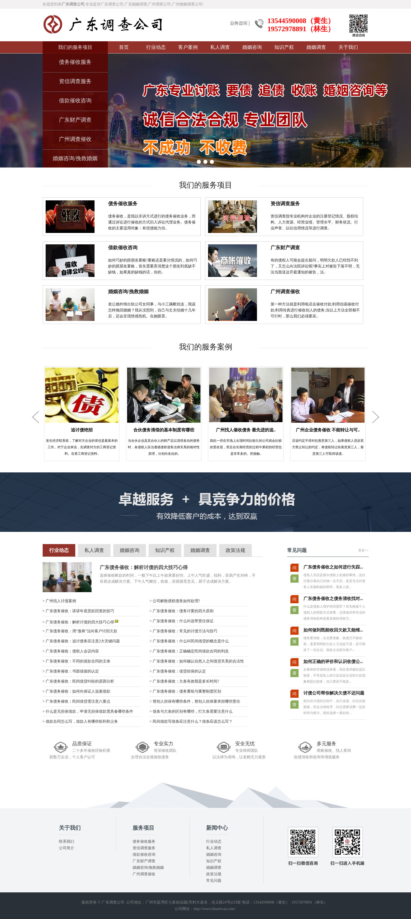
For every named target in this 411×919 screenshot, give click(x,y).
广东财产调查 (75, 120)
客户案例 (188, 47)
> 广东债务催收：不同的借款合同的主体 (76, 661)
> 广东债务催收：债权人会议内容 (71, 651)
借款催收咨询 (75, 100)
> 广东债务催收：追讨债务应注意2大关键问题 (81, 641)
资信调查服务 (75, 81)
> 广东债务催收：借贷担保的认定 (178, 671)
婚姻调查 (316, 47)
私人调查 (220, 47)
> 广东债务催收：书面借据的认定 (71, 671)
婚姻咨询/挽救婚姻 (75, 158)
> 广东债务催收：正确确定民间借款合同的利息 (189, 651)
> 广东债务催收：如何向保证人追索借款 (76, 691)
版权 (85, 902)
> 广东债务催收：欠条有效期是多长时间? (184, 681)
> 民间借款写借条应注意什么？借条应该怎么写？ (191, 721)
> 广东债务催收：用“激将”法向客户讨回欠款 (80, 631)
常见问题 (213, 881)
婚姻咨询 (252, 47)
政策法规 (235, 550)
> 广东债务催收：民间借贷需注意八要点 (76, 701)
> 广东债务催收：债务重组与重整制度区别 (185, 691)
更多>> (363, 550)
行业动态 (156, 47)
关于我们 (348, 47)
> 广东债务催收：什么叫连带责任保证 (182, 621)
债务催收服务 (75, 62)
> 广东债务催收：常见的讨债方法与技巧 (183, 631)
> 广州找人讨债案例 (59, 601)
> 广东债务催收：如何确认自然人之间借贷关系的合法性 (197, 661)
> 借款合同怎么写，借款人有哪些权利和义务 (80, 721)
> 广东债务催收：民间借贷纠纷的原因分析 (78, 681)
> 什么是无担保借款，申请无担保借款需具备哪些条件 (88, 711)
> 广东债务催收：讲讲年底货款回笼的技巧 (78, 611)
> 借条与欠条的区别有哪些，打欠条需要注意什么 (191, 711)
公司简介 (66, 848)
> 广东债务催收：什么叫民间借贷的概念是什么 (189, 641)
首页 (124, 47)
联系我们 (66, 841)
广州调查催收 (75, 139)
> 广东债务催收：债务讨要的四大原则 (182, 611)
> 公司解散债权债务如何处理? (175, 601)
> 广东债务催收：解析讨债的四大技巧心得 (80, 622)
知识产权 (284, 47)
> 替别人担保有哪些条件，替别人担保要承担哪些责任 (195, 701)
